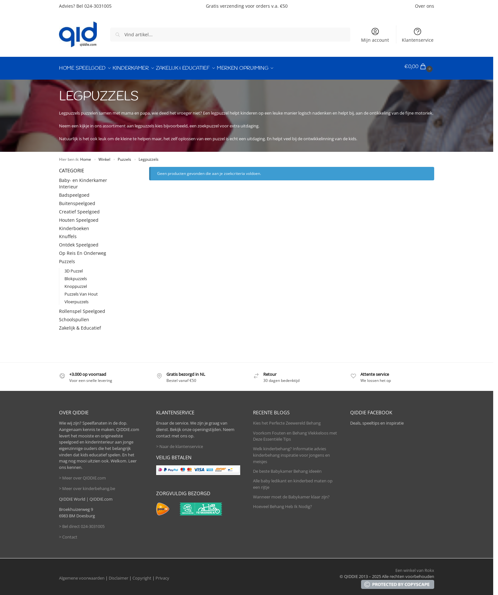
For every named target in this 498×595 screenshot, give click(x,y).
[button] (419, 66)
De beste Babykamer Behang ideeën (287, 468)
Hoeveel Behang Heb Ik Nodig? (282, 503)
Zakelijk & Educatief (80, 325)
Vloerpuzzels (76, 299)
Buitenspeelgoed (77, 200)
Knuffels (68, 233)
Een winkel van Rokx (414, 567)
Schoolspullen (74, 316)
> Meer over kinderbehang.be (87, 485)
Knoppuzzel (75, 283)
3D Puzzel (73, 268)
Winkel (104, 156)
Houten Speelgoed (78, 217)
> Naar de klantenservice (179, 443)
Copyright (141, 575)
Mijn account (375, 35)
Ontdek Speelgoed (78, 242)
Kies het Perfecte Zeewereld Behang (287, 420)
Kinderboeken (74, 225)
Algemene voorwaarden (82, 575)
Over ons (424, 6)
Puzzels (124, 156)
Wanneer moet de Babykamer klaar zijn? (291, 493)
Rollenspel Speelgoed (82, 308)
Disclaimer (118, 575)
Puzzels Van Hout (81, 291)
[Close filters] (125, 167)
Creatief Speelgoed (79, 208)
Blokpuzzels (75, 275)
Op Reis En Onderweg (82, 250)
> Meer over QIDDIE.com (82, 475)
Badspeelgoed (74, 192)
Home (85, 156)
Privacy (162, 575)
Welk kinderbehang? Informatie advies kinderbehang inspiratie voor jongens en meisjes (291, 452)
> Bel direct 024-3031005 (82, 523)
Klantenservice (418, 35)
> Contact (68, 534)
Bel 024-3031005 (94, 6)
